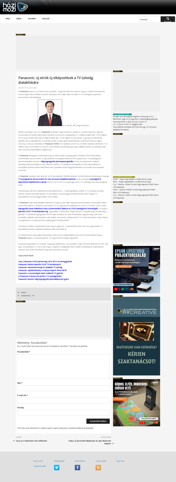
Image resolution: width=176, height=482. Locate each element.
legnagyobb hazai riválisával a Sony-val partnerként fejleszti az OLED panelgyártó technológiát (58, 208)
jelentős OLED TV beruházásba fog (33, 211)
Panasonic (26, 296)
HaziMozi (12, 3)
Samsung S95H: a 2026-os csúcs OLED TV (129, 122)
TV (33, 296)
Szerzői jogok (101, 461)
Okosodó (47, 18)
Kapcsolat (120, 461)
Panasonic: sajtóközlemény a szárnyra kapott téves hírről (42, 270)
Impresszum (38, 461)
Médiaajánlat (59, 461)
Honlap (20, 407)
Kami (115, 181)
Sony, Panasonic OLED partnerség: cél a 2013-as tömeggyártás (45, 261)
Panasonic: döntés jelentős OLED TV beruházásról (39, 264)
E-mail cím (22, 395)
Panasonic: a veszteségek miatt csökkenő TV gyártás (40, 273)
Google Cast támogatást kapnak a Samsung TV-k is (133, 116)
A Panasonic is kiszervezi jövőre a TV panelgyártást (40, 276)
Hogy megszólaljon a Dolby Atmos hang (135, 179)
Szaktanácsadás (39, 466)
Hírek (9, 18)
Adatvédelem (80, 461)
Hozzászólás (23, 351)
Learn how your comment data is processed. (73, 428)
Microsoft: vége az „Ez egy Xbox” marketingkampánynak (135, 119)
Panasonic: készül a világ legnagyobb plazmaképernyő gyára (43, 279)
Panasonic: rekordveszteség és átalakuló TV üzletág (40, 267)
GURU (35, 88)
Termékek (33, 18)
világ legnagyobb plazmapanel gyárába (57, 161)
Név (19, 383)
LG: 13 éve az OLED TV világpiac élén (127, 124)
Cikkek (19, 18)
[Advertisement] (88, 52)
